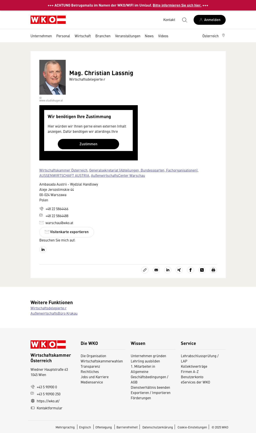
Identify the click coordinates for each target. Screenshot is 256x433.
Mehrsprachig (65, 427)
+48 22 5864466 (53, 208)
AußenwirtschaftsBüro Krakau (54, 313)
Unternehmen (41, 35)
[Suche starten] (184, 20)
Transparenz (90, 366)
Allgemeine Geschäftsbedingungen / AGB (149, 376)
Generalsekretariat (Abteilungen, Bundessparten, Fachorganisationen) (143, 170)
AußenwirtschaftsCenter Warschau (118, 175)
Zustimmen (88, 143)
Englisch (85, 427)
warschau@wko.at (56, 222)
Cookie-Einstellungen (192, 427)
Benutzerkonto (192, 376)
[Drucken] (213, 269)
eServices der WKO (195, 382)
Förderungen (141, 397)
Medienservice (92, 382)
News (149, 35)
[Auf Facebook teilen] (190, 269)
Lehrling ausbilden (145, 360)
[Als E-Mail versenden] (156, 269)
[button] (214, 35)
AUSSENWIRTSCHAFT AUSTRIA (64, 175)
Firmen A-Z (190, 371)
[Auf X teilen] (201, 269)
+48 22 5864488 (53, 215)
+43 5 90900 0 (44, 386)
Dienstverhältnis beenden (150, 387)
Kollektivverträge (194, 366)
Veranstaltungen (127, 35)
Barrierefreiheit (127, 427)
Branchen (103, 35)
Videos (163, 35)
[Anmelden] (210, 20)
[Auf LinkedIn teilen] (167, 269)
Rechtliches (90, 371)
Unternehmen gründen (148, 355)
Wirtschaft (83, 35)
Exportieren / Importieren (151, 392)
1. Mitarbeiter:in (143, 366)
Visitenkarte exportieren (67, 231)
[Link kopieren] (144, 269)
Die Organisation (93, 355)
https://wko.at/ (45, 400)
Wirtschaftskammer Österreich (63, 170)
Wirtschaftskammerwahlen (102, 360)
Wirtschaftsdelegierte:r (49, 307)
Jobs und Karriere (95, 376)
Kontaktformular (46, 407)
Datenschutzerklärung (157, 427)
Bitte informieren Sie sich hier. (177, 5)
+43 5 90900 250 (45, 393)
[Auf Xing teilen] (179, 269)
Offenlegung (103, 427)
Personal (63, 35)
